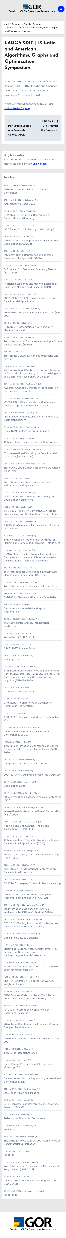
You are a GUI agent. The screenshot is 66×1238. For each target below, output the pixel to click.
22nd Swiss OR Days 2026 (19, 691)
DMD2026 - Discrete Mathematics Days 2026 (30, 597)
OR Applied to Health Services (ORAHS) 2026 (29, 763)
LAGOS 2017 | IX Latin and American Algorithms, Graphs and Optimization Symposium (31, 55)
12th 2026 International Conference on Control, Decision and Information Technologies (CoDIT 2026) (31, 749)
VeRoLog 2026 (12, 659)
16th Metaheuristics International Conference (30, 442)
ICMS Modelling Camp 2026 (19, 203)
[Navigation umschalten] (4, 9)
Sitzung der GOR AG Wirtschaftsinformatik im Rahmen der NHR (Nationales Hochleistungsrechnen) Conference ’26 (30, 952)
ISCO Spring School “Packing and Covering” (29, 229)
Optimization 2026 (14, 785)
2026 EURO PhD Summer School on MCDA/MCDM (32, 774)
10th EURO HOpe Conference (20, 1053)
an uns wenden (38, 163)
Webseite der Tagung (17, 108)
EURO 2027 (10, 1155)
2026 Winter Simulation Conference (25, 1118)
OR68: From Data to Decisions (21, 937)
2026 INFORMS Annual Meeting (22, 1092)
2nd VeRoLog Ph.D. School (19, 637)
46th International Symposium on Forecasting (30, 586)
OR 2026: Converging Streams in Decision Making (32, 883)
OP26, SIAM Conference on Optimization (27, 431)
